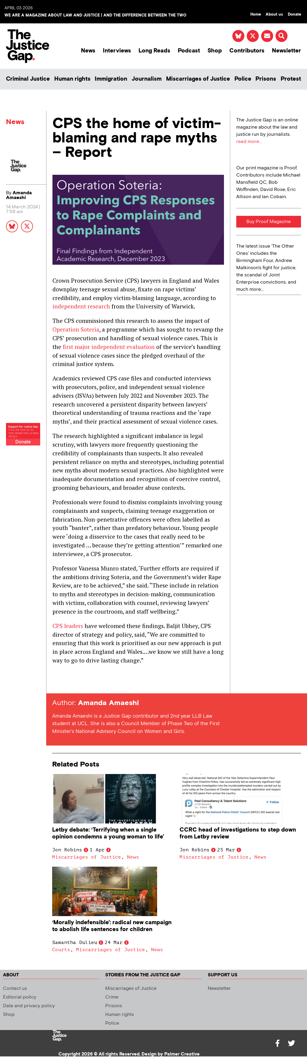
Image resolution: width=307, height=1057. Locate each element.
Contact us (15, 988)
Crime (111, 997)
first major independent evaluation (109, 346)
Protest (291, 79)
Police (242, 79)
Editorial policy (19, 997)
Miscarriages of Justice (198, 79)
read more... (249, 141)
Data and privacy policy (29, 1006)
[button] (281, 36)
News (88, 51)
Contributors (246, 51)
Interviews (117, 51)
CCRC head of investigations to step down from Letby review (238, 833)
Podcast (189, 51)
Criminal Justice (28, 79)
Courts (61, 949)
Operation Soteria (75, 329)
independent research (81, 306)
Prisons (265, 79)
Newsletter (286, 51)
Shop (214, 51)
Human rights (72, 79)
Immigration (111, 79)
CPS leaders (67, 626)
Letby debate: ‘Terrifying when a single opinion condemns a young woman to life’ (108, 833)
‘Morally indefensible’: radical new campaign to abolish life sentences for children (111, 926)
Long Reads (154, 51)
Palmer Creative (182, 1054)
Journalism (147, 79)
